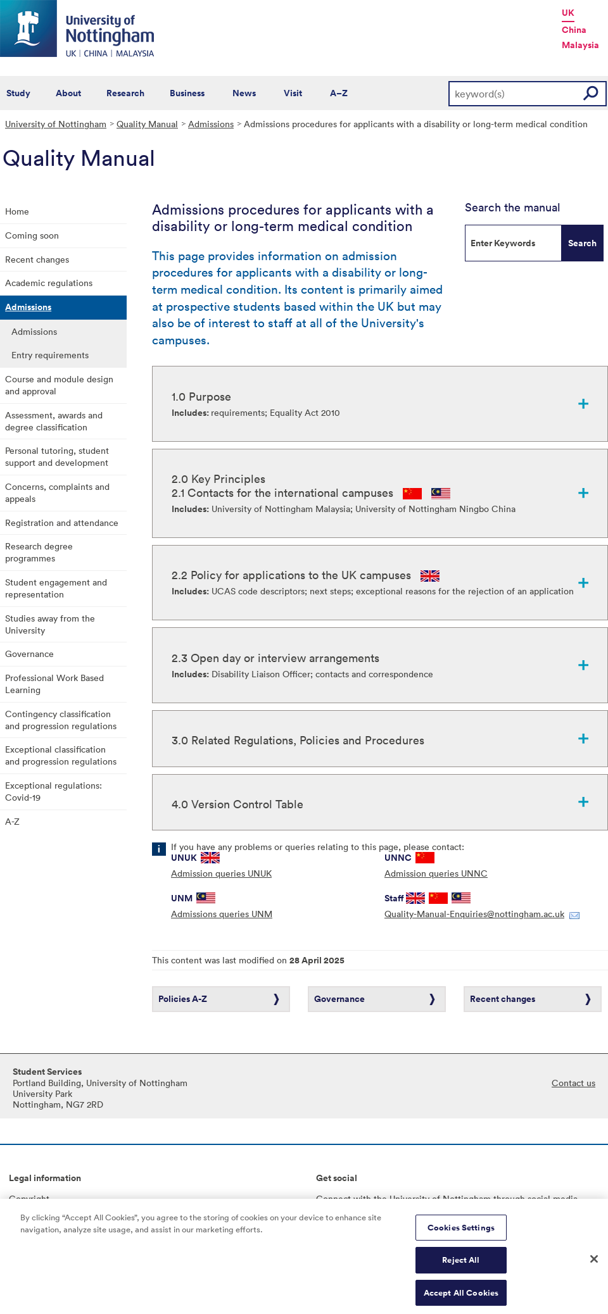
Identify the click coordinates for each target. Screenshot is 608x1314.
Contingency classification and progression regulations (61, 720)
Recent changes (37, 259)
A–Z (339, 93)
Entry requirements (50, 355)
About (68, 93)
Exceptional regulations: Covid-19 (53, 791)
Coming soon (32, 235)
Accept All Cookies (461, 1300)
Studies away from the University (50, 624)
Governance (29, 654)
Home (17, 211)
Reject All (460, 1267)
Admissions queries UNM (221, 914)
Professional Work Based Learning (54, 684)
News (244, 93)
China (574, 29)
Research (125, 93)
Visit (293, 93)
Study (18, 93)
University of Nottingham (55, 124)
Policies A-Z (182, 998)
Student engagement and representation (56, 588)
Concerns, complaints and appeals (57, 492)
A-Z (12, 821)
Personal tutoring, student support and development (57, 456)
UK (568, 12)
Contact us (573, 1083)
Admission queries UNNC (436, 873)
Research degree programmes (39, 552)
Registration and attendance (61, 522)
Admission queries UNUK (221, 873)
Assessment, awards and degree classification (54, 421)
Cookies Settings (461, 1234)
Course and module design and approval (59, 385)
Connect (333, 1198)
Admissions (211, 124)
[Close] (594, 1265)
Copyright (29, 1198)
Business (187, 93)
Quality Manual (147, 124)
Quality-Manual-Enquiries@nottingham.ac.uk (474, 914)
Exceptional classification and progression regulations (61, 755)
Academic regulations (48, 283)
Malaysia (580, 45)
